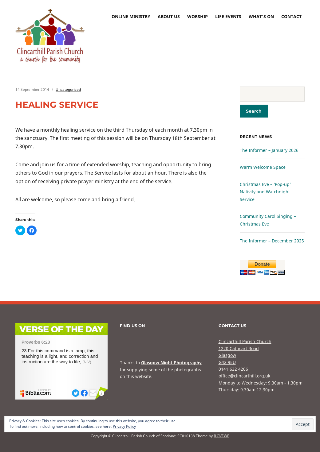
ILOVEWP (221, 435)
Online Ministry (131, 16)
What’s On (261, 16)
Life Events (228, 16)
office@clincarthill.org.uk (244, 376)
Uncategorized (68, 89)
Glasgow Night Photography (171, 362)
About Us (169, 16)
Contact (291, 16)
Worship (197, 16)
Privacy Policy (124, 426)
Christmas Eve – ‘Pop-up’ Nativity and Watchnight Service (265, 191)
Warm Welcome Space (263, 167)
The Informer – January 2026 (269, 150)
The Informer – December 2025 (272, 241)
